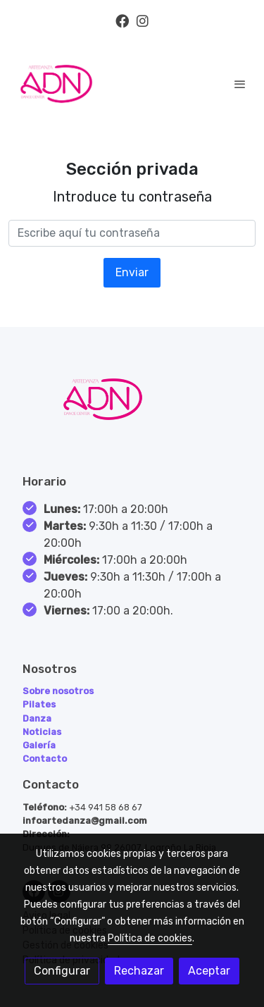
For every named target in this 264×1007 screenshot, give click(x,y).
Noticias (42, 732)
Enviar (132, 272)
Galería (39, 745)
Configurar (62, 970)
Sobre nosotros (58, 691)
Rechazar (139, 970)
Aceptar (209, 970)
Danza (37, 718)
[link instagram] (143, 20)
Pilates (39, 704)
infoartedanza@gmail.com (85, 820)
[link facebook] (122, 20)
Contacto (45, 758)
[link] (56, 84)
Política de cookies (150, 938)
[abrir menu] (240, 84)
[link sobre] (132, 407)
